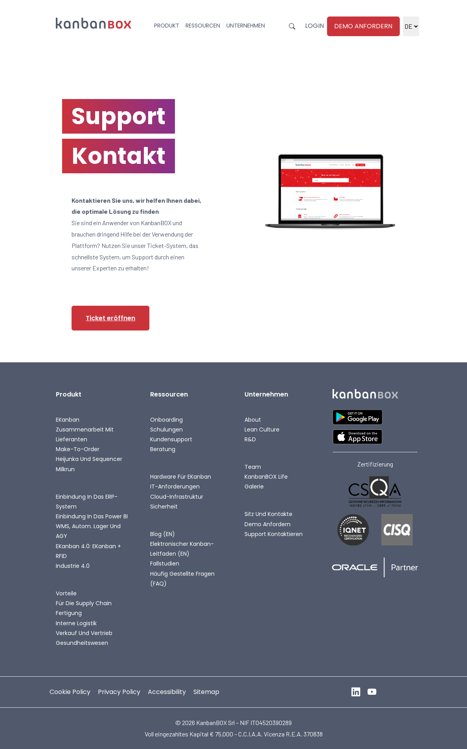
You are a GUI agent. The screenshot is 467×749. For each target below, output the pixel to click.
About (253, 420)
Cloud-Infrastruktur (176, 497)
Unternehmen (245, 25)
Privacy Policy (119, 691)
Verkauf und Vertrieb (84, 633)
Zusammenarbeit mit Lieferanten (85, 434)
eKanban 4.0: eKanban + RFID (88, 551)
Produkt (166, 25)
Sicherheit (164, 506)
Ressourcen (203, 25)
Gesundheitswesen (82, 643)
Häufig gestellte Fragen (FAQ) (182, 578)
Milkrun (65, 469)
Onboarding (166, 420)
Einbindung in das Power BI (92, 516)
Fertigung (69, 613)
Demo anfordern (363, 26)
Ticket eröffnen (110, 318)
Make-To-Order (77, 449)
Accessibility (167, 691)
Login (314, 25)
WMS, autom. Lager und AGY (88, 531)
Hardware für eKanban (180, 477)
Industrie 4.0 (73, 566)
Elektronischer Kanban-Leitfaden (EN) (182, 549)
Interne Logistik (76, 623)
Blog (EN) (162, 534)
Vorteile (66, 593)
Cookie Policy (70, 691)
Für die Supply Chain (84, 603)
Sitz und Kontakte (268, 514)
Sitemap (206, 691)
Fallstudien (164, 563)
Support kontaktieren (274, 534)
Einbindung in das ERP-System (87, 501)
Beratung (162, 449)
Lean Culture (262, 429)
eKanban (67, 420)
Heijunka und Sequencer (89, 459)
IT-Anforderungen (175, 486)
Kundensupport (171, 439)
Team (253, 467)
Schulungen (166, 429)
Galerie (254, 486)
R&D (250, 439)
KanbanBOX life (266, 477)
